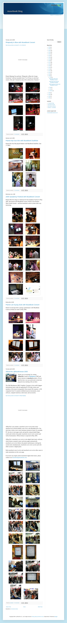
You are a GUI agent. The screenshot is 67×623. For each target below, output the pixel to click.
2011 (49, 72)
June (50, 77)
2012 (49, 70)
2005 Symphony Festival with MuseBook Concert (23, 197)
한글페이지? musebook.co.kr (55, 15)
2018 (49, 60)
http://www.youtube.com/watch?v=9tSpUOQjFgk (16, 395)
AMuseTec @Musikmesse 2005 (17, 371)
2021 (49, 55)
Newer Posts (8, 606)
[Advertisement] (33, 26)
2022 (49, 53)
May (50, 87)
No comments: (17, 134)
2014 (49, 67)
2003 (49, 94)
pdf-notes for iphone (52, 106)
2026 (49, 47)
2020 (49, 57)
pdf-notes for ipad (51, 104)
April (50, 89)
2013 (49, 69)
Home (24, 606)
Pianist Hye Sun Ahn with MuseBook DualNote (22, 141)
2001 (49, 97)
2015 (49, 65)
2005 (49, 75)
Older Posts (40, 606)
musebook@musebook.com (19, 457)
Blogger (56, 616)
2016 (49, 64)
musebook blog (51, 103)
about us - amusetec (52, 107)
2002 (49, 96)
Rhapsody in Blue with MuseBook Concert (20, 42)
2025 (49, 48)
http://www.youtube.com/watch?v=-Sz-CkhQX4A (16, 45)
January (51, 90)
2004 (49, 92)
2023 (49, 52)
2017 (49, 62)
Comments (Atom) (14, 608)
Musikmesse (32, 376)
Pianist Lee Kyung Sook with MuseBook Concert (22, 305)
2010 (49, 74)
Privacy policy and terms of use (38, 616)
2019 (49, 59)
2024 (49, 50)
